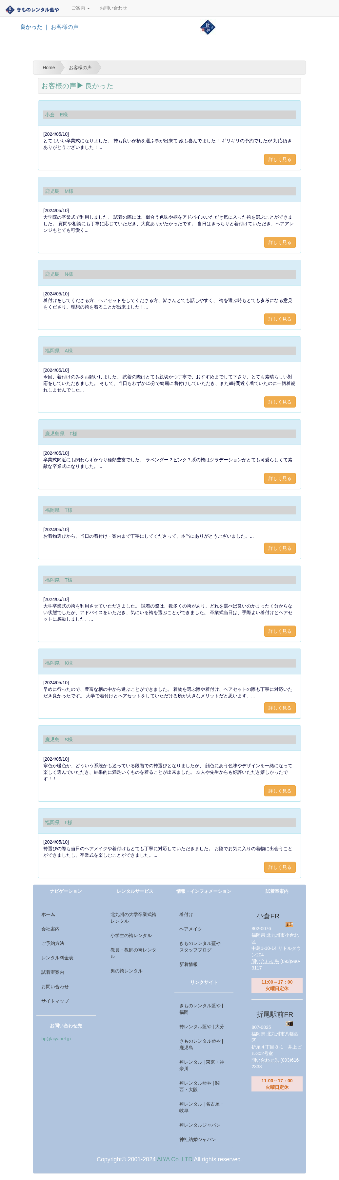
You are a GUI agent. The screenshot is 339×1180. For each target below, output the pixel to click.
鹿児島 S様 (59, 739)
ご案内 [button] (80, 8)
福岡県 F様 (58, 822)
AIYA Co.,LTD (174, 1159)
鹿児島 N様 (59, 274)
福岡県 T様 (58, 510)
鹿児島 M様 (59, 191)
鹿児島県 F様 (61, 433)
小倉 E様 (56, 114)
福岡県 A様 (59, 350)
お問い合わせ (113, 8)
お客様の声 (62, 86)
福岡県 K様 (59, 663)
